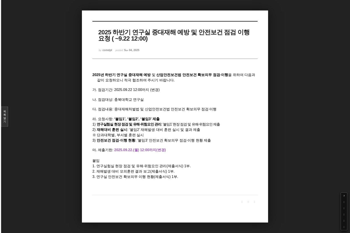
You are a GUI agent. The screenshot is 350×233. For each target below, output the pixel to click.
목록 (4, 116)
